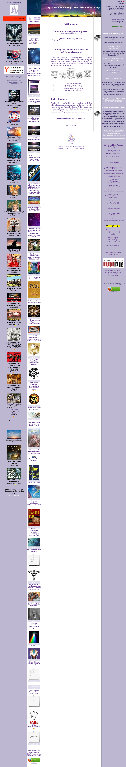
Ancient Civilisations (113, 176)
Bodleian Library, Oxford (73, 83)
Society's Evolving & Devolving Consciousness (113, 195)
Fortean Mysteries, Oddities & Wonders (113, 207)
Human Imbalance (113, 197)
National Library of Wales (73, 90)
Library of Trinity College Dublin (73, 88)
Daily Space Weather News (114, 153)
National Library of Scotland (73, 87)
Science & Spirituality (113, 202)
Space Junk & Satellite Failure (113, 164)
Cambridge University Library (73, 85)
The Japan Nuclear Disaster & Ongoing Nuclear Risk (114, 220)
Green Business (118, 170)
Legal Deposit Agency (79, 109)
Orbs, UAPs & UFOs (113, 180)
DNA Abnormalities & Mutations (114, 186)
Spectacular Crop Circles (114, 208)
